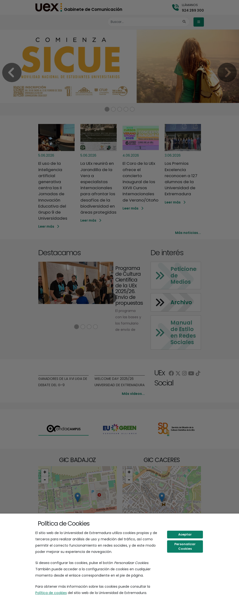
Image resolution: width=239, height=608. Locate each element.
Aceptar (185, 534)
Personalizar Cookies (185, 546)
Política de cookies (51, 592)
